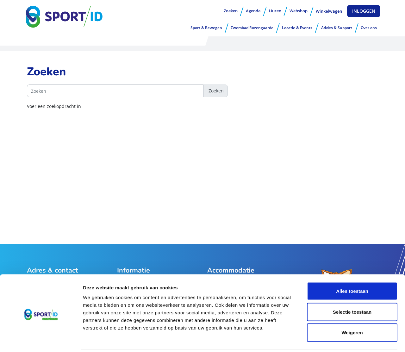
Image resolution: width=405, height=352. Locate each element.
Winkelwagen (329, 11)
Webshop (299, 11)
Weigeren (352, 310)
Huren (275, 11)
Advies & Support (336, 27)
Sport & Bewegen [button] (206, 27)
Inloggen (363, 11)
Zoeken (231, 11)
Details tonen (342, 339)
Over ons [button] (369, 27)
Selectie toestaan (352, 289)
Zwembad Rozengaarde (252, 27)
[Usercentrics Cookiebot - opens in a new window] (41, 339)
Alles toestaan (352, 269)
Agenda (253, 11)
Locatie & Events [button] (297, 27)
